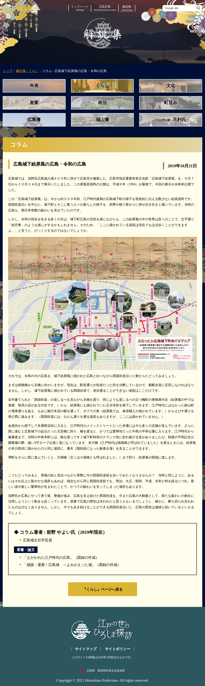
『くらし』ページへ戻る (103, 589)
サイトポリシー (117, 649)
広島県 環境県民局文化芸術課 (102, 670)
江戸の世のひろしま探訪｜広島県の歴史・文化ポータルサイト (24, 8)
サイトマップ (86, 649)
